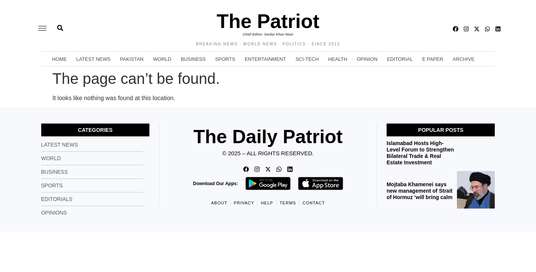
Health (337, 59)
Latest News (93, 59)
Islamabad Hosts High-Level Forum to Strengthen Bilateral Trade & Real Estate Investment (420, 152)
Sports (225, 59)
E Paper (432, 59)
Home (59, 59)
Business (193, 59)
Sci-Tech (306, 59)
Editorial (400, 59)
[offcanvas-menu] (42, 28)
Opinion (367, 59)
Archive (464, 59)
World (162, 59)
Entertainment (265, 59)
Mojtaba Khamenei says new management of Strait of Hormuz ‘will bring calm (419, 190)
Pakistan (131, 59)
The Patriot (268, 21)
